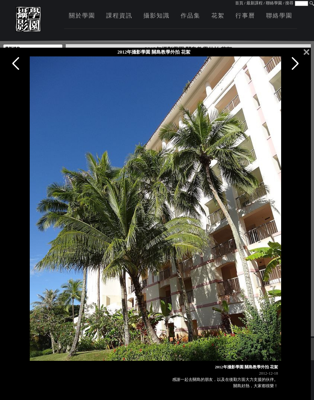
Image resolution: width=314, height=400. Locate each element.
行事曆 (245, 15)
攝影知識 (156, 15)
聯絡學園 (274, 3)
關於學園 (82, 15)
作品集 (190, 15)
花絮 (217, 15)
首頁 (239, 3)
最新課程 (254, 3)
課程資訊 (119, 15)
